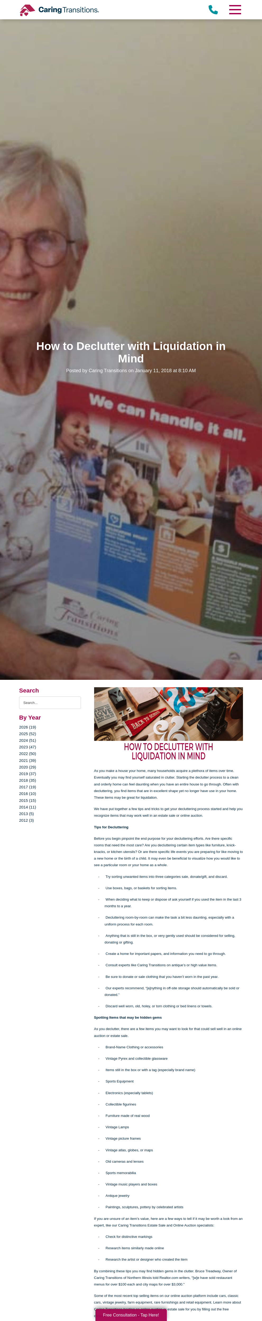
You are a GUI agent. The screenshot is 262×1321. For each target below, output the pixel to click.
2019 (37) (27, 773)
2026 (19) (27, 727)
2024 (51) (27, 740)
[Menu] (235, 9)
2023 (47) (27, 747)
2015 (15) (27, 800)
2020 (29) (27, 767)
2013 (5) (26, 813)
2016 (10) (27, 793)
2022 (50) (27, 753)
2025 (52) (27, 733)
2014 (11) (27, 807)
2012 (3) (26, 820)
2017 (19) (27, 787)
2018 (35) (27, 780)
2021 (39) (27, 760)
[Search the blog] (50, 703)
